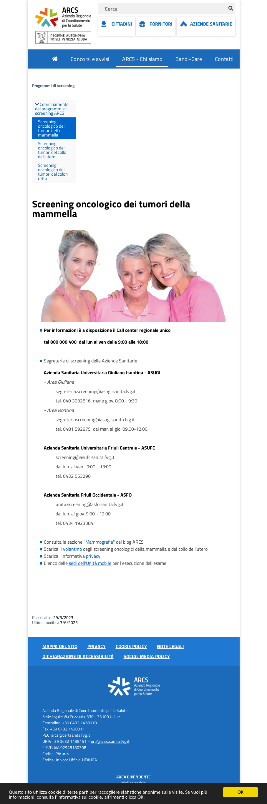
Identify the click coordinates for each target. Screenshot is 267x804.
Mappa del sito (59, 646)
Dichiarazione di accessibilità (78, 656)
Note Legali (170, 646)
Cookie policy (131, 646)
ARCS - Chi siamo (142, 59)
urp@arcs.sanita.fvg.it (110, 741)
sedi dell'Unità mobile (89, 563)
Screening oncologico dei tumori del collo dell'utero (52, 150)
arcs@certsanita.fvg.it (70, 735)
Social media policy (147, 656)
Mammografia (99, 541)
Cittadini (122, 23)
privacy (93, 556)
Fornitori (161, 23)
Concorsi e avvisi (90, 59)
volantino (72, 548)
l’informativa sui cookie (78, 797)
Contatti (224, 59)
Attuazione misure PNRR (205, 78)
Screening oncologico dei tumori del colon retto (53, 172)
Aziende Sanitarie (211, 23)
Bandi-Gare (188, 59)
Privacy (96, 646)
